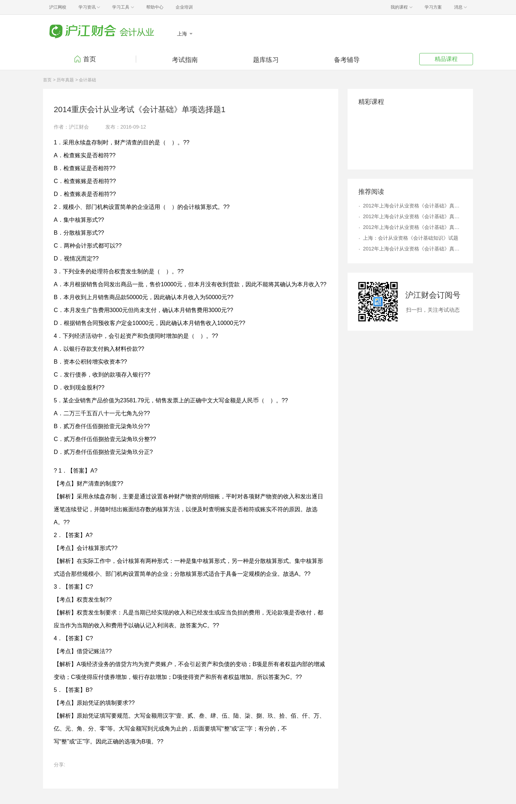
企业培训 (184, 7)
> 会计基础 (85, 79)
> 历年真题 (63, 79)
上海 (182, 34)
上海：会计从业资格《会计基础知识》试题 (410, 238)
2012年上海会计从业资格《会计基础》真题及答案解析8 (412, 216)
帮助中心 (154, 7)
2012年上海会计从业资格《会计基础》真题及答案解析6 (412, 227)
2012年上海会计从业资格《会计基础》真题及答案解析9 (412, 249)
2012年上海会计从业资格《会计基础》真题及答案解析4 (412, 206)
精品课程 (446, 59)
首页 (89, 59)
